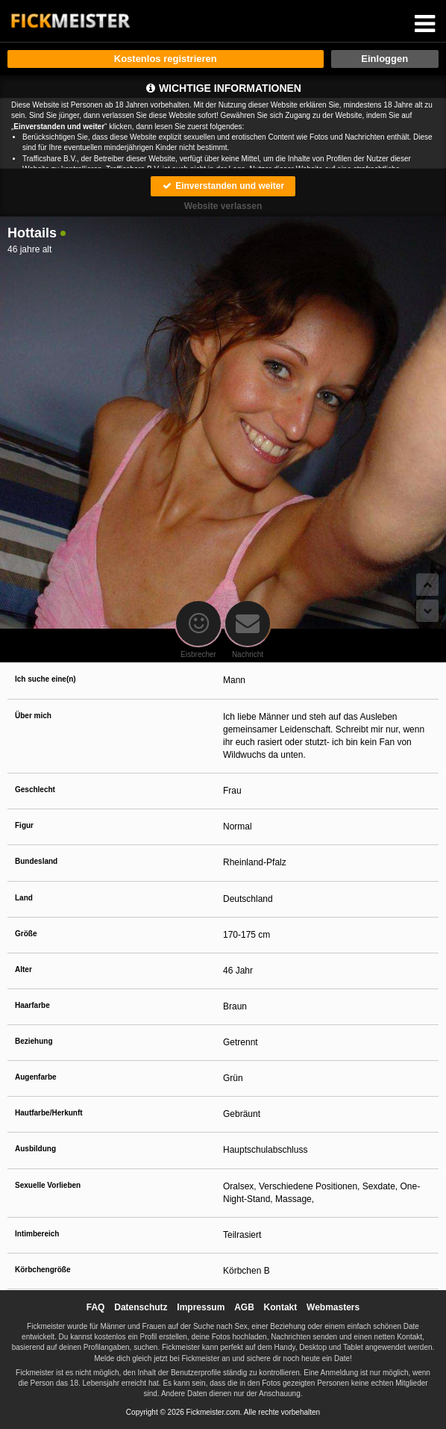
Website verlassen (223, 206)
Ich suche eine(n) (45, 679)
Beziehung (34, 1041)
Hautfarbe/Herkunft (49, 1113)
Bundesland (36, 861)
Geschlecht (35, 789)
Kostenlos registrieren (165, 58)
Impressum (200, 1307)
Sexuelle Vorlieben (48, 1185)
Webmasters (333, 1307)
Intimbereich (37, 1234)
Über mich (33, 716)
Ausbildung (35, 1149)
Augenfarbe (36, 1077)
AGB (244, 1307)
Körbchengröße (42, 1269)
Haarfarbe (32, 1005)
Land (24, 898)
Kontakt (281, 1307)
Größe (26, 934)
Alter (23, 969)
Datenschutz (140, 1307)
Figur (24, 825)
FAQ (96, 1307)
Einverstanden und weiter (223, 186)
